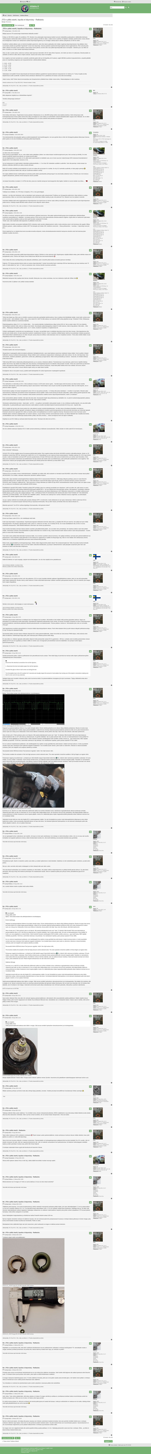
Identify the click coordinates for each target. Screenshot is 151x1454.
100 (97, 390)
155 (97, 92)
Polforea (95, 839)
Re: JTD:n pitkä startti (10, 90)
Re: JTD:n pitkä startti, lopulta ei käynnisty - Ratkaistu (21, 1155)
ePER (3, 102)
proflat (24, 1450)
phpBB (35, 1448)
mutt (94, 560)
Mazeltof (33, 1450)
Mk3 (94, 90)
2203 (97, 40)
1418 (97, 1098)
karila (94, 1095)
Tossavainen (96, 388)
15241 (97, 157)
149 (97, 134)
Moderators (8, 21)
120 (97, 908)
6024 (97, 562)
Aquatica (95, 155)
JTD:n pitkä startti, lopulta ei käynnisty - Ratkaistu (23, 20)
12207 (97, 841)
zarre (94, 906)
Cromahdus (96, 132)
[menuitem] (28, 2)
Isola (94, 38)
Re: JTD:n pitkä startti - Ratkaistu (14, 1130)
